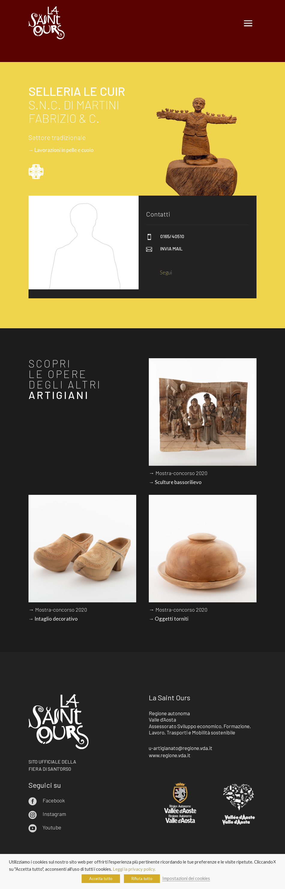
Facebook (54, 800)
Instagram (54, 814)
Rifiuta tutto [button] (141, 878)
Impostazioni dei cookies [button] (186, 878)
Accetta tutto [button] (100, 878)
